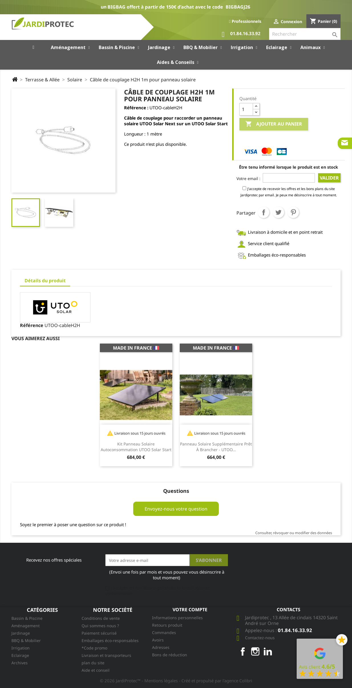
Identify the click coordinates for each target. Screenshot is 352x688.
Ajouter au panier (273, 124)
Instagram (255, 651)
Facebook (242, 651)
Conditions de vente (101, 618)
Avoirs (158, 640)
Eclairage (20, 655)
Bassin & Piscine (27, 618)
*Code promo (94, 648)
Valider (329, 178)
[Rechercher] (305, 34)
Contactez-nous (260, 637)
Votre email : (248, 178)
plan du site (93, 662)
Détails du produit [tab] (45, 280)
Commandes (164, 632)
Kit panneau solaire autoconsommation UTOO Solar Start (136, 446)
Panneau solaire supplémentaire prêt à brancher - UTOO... (216, 446)
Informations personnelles (177, 617)
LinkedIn (268, 651)
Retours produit (167, 625)
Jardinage (20, 633)
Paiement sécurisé (99, 633)
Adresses (160, 647)
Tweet (278, 212)
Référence (31, 325)
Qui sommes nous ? (100, 625)
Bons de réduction (169, 654)
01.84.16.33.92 (241, 34)
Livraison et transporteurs (106, 655)
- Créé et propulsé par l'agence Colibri (215, 680)
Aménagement (25, 625)
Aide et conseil (96, 670)
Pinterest (293, 212)
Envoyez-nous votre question (176, 509)
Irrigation (20, 648)
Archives (19, 662)
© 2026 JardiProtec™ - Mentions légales (139, 680)
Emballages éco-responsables (110, 640)
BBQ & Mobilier (26, 640)
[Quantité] (246, 109)
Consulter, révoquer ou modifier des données (293, 532)
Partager (263, 212)
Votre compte (190, 609)
